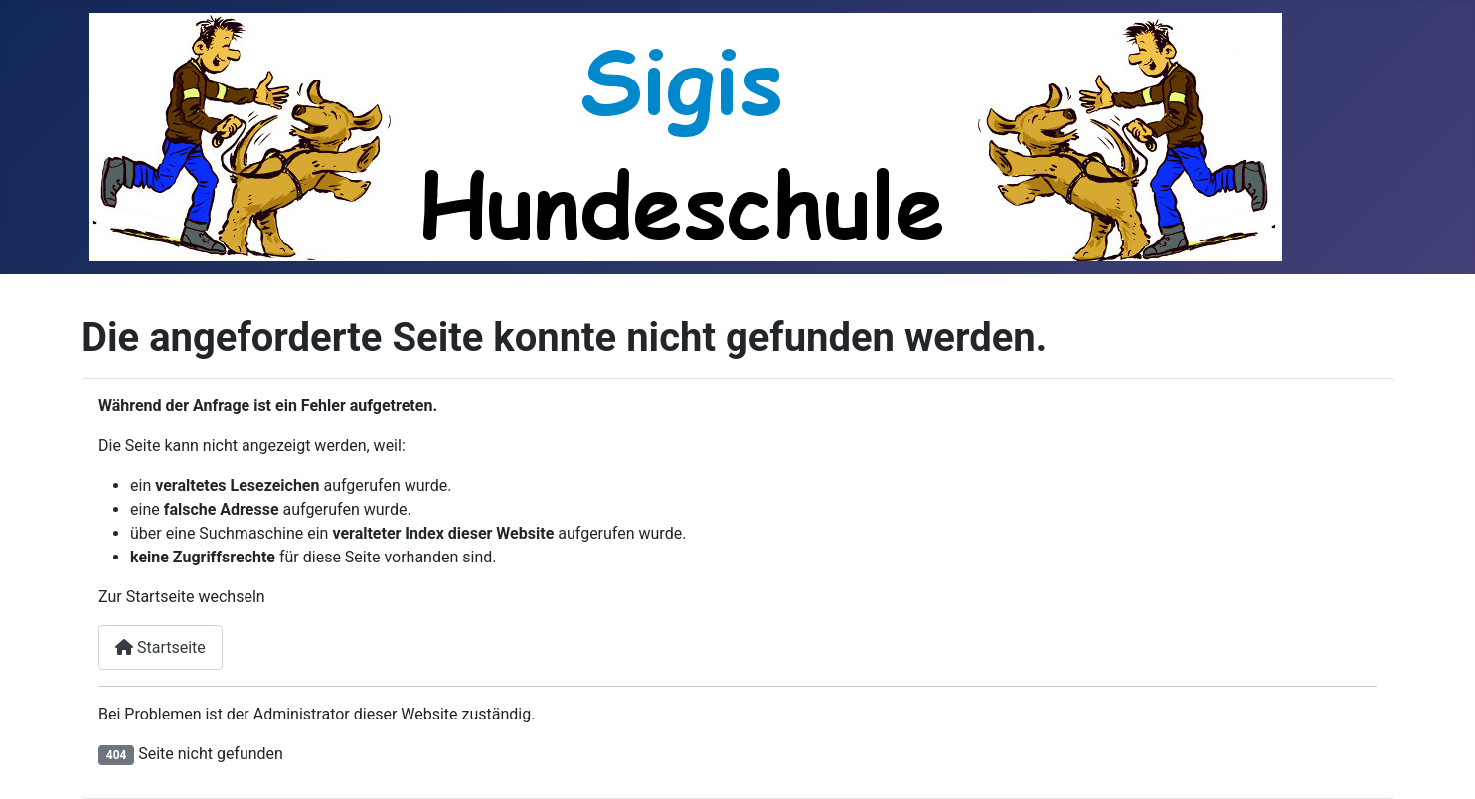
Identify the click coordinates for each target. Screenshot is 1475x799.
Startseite (160, 647)
